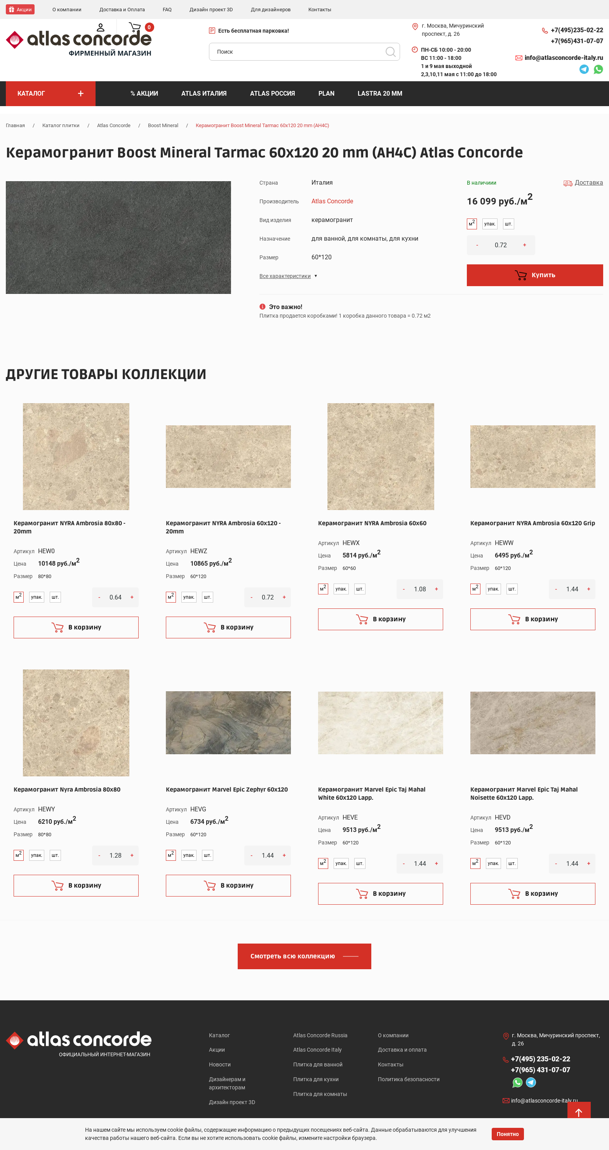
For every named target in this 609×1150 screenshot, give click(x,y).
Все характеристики (285, 276)
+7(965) (577, 40)
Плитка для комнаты (320, 1095)
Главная (15, 125)
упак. (490, 223)
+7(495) (577, 29)
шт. (508, 223)
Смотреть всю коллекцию (293, 955)
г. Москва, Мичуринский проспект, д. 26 (453, 29)
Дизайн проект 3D (232, 1103)
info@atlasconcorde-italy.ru (564, 57)
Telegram (584, 70)
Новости (220, 1065)
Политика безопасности (409, 1080)
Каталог (219, 1034)
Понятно (508, 1134)
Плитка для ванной (318, 1065)
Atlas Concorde (113, 125)
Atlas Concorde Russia (320, 1034)
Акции (217, 1050)
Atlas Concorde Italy (317, 1050)
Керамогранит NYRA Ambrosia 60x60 (372, 522)
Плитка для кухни (316, 1080)
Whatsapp (598, 70)
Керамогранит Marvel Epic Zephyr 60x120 (227, 788)
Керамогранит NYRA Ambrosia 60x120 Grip (532, 522)
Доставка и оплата (402, 1050)
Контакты (391, 1065)
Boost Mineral (163, 125)
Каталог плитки (61, 125)
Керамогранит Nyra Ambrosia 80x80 (67, 788)
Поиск (390, 51)
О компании (393, 1034)
